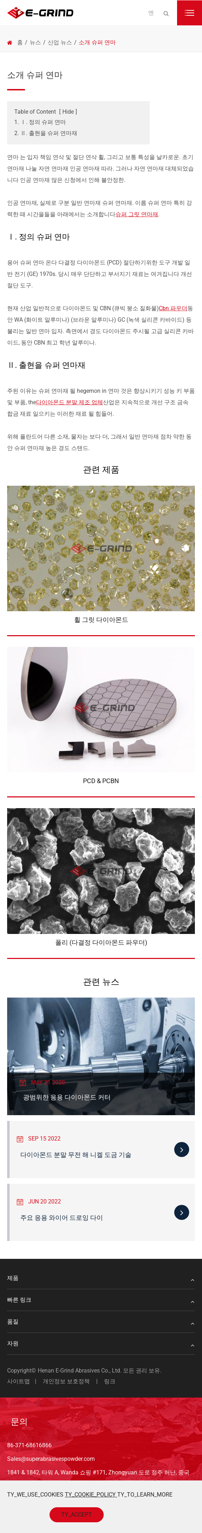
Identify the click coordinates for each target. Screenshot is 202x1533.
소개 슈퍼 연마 (97, 42)
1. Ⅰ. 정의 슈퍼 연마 (40, 122)
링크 (109, 1381)
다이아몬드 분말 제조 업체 (69, 402)
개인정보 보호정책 (66, 1381)
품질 (101, 1322)
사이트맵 (18, 1381)
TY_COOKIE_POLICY (91, 1494)
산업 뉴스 (60, 42)
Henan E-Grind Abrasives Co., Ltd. (80, 1370)
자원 (101, 1344)
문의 (19, 1422)
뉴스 (35, 42)
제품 (101, 1278)
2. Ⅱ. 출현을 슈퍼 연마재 (45, 133)
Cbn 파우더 (173, 308)
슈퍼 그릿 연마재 (136, 214)
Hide (68, 111)
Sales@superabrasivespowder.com (51, 1458)
